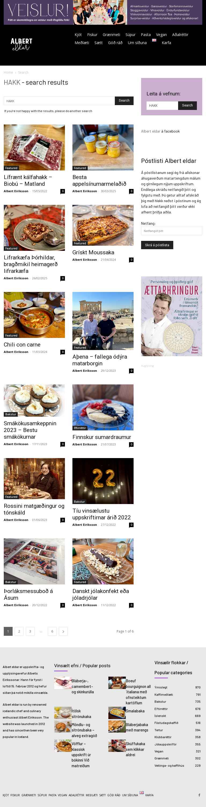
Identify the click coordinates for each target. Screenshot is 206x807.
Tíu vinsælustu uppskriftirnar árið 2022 (101, 514)
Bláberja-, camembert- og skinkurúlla (84, 685)
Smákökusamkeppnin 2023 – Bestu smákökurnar (30, 430)
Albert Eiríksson (16, 191)
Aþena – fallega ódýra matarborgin (99, 360)
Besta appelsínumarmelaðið (99, 180)
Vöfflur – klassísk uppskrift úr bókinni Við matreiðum (81, 748)
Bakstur (10, 414)
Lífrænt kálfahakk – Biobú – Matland (28, 180)
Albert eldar (150, 131)
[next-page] (63, 631)
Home (8, 72)
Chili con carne (22, 344)
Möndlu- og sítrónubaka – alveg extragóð (83, 726)
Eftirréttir (80, 428)
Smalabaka (134, 707)
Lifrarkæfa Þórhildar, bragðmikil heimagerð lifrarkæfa (31, 264)
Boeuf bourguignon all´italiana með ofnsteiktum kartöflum (138, 690)
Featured (11, 168)
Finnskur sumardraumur (101, 437)
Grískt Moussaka (93, 252)
